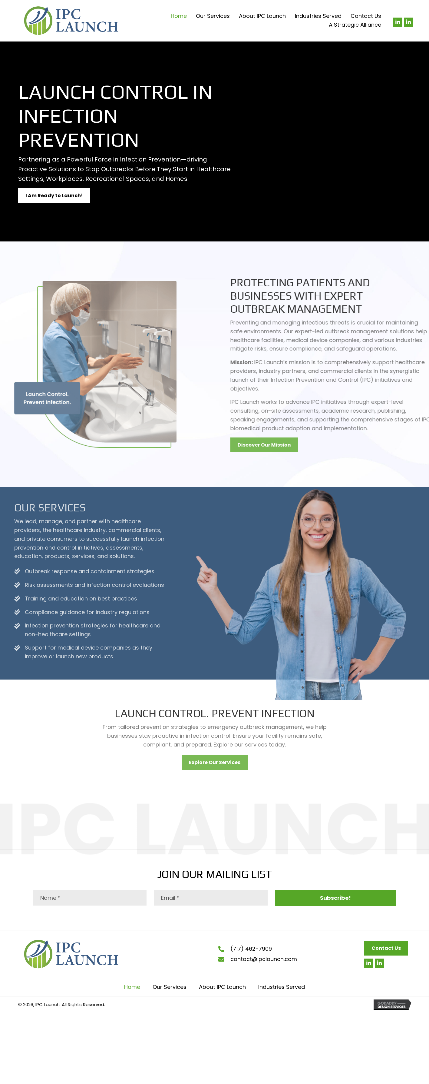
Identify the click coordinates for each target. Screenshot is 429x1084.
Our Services (169, 987)
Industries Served (281, 987)
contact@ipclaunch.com (263, 959)
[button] (397, 22)
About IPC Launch (222, 987)
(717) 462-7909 (251, 949)
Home (132, 987)
